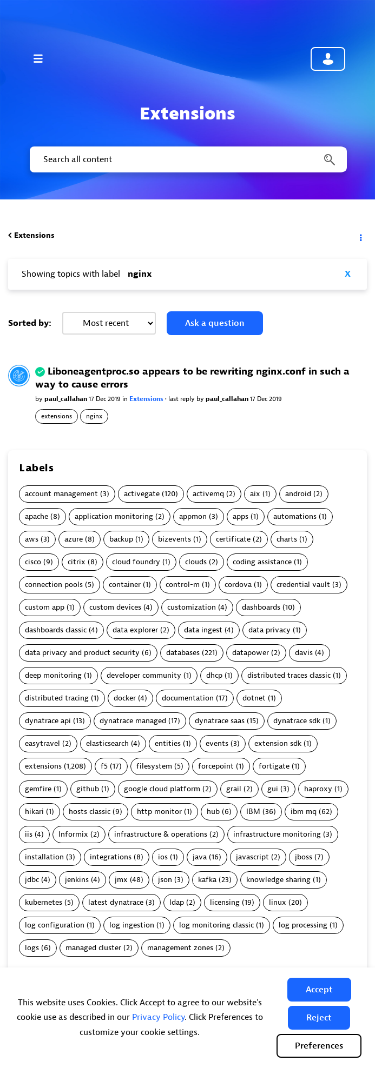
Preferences (319, 1045)
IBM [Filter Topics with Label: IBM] (253, 811)
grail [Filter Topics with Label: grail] (233, 788)
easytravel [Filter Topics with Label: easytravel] (42, 743)
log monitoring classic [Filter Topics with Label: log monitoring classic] (216, 925)
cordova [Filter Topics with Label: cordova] (238, 584)
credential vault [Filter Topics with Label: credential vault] (303, 584)
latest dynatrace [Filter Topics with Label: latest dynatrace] (115, 902)
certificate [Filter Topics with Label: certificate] (233, 539)
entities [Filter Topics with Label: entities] (168, 743)
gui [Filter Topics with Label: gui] (272, 788)
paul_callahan (66, 399)
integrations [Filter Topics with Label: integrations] (110, 857)
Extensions (34, 235)
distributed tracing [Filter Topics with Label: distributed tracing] (57, 698)
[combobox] (187, 159)
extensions (56, 416)
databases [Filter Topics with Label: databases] (183, 652)
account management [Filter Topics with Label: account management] (61, 493)
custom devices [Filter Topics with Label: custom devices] (115, 607)
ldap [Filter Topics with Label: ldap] (176, 902)
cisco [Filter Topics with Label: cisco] (33, 561)
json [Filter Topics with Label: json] (165, 879)
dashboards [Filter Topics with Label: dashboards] (261, 607)
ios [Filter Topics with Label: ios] (163, 857)
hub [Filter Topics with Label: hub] (213, 811)
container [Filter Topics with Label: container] (125, 584)
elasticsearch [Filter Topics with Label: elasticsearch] (107, 743)
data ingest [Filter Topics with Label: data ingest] (203, 630)
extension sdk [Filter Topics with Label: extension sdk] (277, 743)
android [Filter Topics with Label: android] (298, 493)
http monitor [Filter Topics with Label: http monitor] (159, 811)
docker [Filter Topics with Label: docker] (125, 698)
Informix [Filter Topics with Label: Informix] (73, 834)
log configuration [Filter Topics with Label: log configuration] (54, 925)
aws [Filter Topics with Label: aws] (31, 539)
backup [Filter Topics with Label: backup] (121, 539)
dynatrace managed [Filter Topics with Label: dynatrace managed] (133, 720)
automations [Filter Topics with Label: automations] (295, 516)
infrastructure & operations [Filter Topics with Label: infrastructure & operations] (160, 834)
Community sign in (328, 59)
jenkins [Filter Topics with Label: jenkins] (77, 879)
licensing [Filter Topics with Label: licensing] (225, 902)
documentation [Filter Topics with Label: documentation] (188, 698)
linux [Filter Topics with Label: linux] (277, 902)
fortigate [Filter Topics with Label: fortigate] (274, 766)
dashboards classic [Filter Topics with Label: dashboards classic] (56, 630)
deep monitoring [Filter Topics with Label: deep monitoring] (53, 675)
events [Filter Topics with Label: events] (217, 743)
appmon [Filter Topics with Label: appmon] (193, 516)
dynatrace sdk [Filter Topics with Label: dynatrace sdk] (296, 720)
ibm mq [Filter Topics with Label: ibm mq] (304, 811)
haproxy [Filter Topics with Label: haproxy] (318, 788)
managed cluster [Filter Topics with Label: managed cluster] (93, 947)
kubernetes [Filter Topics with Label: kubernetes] (43, 902)
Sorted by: (29, 323)
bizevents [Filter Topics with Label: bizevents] (174, 539)
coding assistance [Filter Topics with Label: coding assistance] (262, 561)
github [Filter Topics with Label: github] (87, 788)
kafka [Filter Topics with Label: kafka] (207, 879)
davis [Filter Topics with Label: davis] (304, 652)
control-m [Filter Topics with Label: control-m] (183, 584)
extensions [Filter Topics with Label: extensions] (43, 766)
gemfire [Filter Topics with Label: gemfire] (38, 788)
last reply (182, 399)
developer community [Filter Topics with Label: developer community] (144, 675)
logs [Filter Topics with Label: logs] (32, 947)
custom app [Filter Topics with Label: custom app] (44, 607)
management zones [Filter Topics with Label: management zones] (180, 947)
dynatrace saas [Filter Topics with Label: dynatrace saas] (220, 720)
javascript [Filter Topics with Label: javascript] (252, 857)
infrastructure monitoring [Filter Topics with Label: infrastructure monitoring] (277, 834)
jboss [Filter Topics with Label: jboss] (303, 857)
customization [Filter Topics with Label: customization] (191, 607)
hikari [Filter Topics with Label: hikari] (34, 811)
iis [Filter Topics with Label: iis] (28, 834)
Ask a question (215, 323)
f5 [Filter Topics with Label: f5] (104, 766)
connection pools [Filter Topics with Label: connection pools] (54, 584)
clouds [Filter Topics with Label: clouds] (196, 561)
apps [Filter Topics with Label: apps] (240, 516)
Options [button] (360, 235)
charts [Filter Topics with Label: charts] (287, 539)
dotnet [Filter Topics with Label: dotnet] (254, 698)
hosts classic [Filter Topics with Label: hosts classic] (89, 811)
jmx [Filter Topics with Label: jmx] (121, 879)
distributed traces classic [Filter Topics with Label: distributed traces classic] (289, 675)
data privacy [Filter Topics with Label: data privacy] (269, 630)
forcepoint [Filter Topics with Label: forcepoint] (216, 766)
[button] (319, 990)
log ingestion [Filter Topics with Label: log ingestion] (131, 925)
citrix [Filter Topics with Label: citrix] (76, 561)
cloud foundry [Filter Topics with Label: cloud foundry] (136, 561)
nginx (94, 416)
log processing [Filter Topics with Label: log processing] (303, 925)
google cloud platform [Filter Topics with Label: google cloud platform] (162, 788)
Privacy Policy (158, 1017)
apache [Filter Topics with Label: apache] (36, 516)
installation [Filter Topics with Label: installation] (44, 857)
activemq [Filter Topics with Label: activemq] (208, 493)
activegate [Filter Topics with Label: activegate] (142, 493)
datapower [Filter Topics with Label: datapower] (250, 652)
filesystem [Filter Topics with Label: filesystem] (154, 766)
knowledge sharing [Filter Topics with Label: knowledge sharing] (278, 879)
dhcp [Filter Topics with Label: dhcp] (214, 675)
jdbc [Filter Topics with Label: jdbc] (32, 879)
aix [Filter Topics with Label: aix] (255, 493)
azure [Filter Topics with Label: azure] (73, 539)
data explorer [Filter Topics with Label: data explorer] (135, 630)
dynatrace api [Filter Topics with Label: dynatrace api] (48, 720)
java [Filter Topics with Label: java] (200, 857)
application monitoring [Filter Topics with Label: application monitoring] (114, 516)
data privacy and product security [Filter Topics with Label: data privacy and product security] (82, 652)
